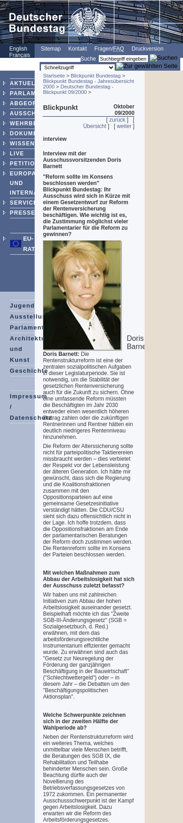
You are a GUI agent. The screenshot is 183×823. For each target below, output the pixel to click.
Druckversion (147, 49)
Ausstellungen (34, 316)
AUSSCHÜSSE (31, 113)
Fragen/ (109, 49)
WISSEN (22, 143)
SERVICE (24, 203)
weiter (124, 126)
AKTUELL (24, 83)
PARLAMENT (29, 93)
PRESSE (23, 213)
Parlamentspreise (40, 327)
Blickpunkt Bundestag (96, 75)
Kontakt (77, 49)
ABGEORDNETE (34, 103)
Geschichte (29, 370)
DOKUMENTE (30, 133)
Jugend (22, 305)
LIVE (17, 153)
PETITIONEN (29, 163)
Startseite (54, 75)
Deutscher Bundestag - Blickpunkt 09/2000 (78, 89)
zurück (117, 120)
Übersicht (95, 126)
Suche (88, 59)
